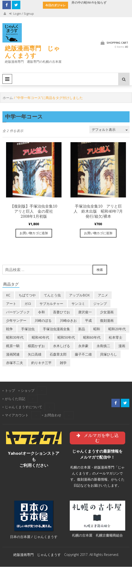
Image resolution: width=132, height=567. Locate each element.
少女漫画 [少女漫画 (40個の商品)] (107, 312)
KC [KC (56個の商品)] (8, 295)
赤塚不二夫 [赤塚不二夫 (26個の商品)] (14, 363)
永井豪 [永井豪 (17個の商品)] (83, 346)
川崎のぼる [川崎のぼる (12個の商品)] (43, 320)
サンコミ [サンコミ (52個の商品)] (78, 303)
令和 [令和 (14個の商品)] (41, 312)
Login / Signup (21, 13)
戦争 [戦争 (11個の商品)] (9, 329)
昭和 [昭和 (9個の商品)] (96, 329)
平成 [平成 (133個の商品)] (88, 320)
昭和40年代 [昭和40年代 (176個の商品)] (40, 337)
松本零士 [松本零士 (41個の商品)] (115, 337)
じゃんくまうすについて (23, 407)
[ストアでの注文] (109, 129)
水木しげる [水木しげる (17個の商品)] (61, 346)
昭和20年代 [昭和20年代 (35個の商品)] (117, 329)
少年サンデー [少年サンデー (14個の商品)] (16, 320)
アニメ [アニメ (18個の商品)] (103, 295)
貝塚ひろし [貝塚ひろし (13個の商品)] (108, 354)
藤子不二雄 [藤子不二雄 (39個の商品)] (83, 354)
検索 (100, 269)
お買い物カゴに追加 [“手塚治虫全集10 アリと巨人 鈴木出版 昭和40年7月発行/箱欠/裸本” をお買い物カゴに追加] (98, 233)
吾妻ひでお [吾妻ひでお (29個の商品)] (61, 312)
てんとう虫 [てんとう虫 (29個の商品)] (52, 295)
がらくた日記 (15, 399)
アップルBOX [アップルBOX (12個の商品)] (79, 295)
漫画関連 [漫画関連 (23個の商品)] (13, 354)
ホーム (8, 97)
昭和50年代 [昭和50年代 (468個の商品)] (66, 337)
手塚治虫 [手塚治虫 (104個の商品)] (28, 329)
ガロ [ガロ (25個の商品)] (27, 303)
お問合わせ (52, 415)
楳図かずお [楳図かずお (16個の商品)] (36, 346)
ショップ (27, 390)
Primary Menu (7, 79)
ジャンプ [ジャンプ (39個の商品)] (100, 303)
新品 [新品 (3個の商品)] (81, 329)
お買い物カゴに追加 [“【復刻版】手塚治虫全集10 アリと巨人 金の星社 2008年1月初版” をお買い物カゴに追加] (34, 233)
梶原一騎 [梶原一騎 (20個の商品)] (13, 346)
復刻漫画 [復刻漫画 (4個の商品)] (107, 320)
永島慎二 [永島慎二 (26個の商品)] (103, 346)
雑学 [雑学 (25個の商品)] (63, 363)
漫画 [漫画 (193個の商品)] (121, 346)
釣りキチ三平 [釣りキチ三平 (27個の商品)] (41, 363)
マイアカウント (17, 415)
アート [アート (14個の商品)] (11, 303)
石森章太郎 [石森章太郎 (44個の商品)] (58, 354)
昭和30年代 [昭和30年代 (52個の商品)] (14, 337)
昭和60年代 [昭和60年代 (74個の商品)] (92, 337)
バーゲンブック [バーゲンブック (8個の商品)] (18, 312)
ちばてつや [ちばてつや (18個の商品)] (27, 295)
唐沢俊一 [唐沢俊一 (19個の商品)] (85, 312)
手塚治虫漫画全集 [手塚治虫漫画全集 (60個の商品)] (56, 329)
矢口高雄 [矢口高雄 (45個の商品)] (34, 354)
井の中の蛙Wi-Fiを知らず (89, 2)
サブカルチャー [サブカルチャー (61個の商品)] (51, 303)
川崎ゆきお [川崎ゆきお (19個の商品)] (68, 320)
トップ (10, 390)
